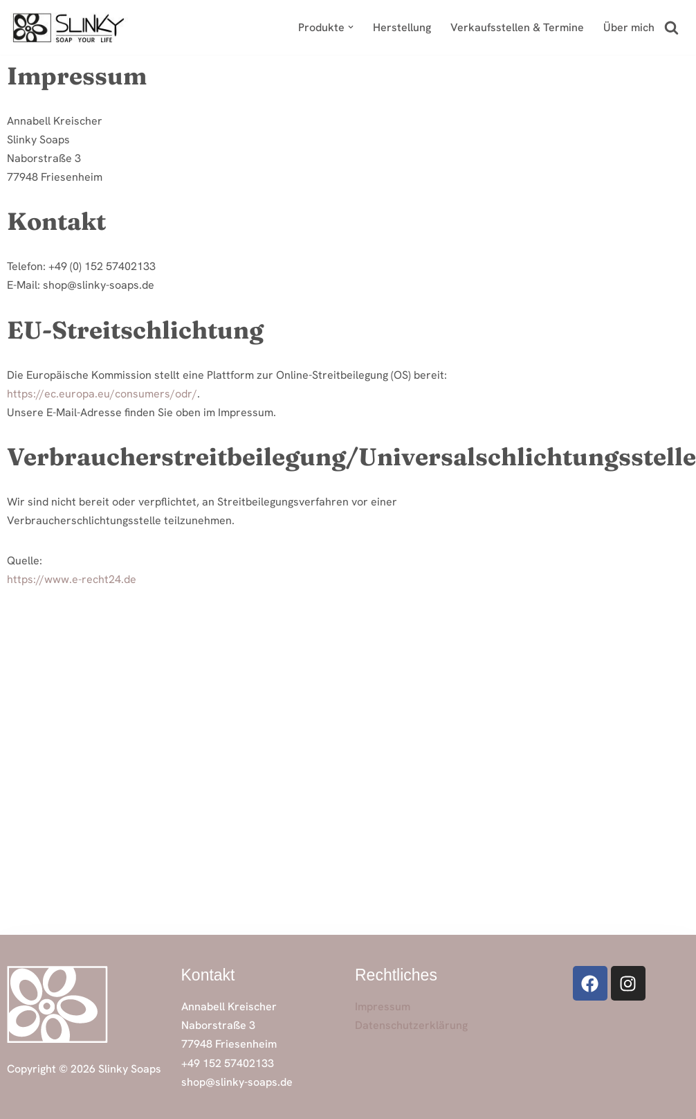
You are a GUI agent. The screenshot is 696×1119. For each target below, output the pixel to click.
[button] (351, 27)
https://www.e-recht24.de (71, 579)
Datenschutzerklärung (411, 1025)
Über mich (628, 27)
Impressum (382, 1006)
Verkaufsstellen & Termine (517, 27)
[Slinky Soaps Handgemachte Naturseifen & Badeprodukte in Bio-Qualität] (69, 27)
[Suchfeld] (671, 27)
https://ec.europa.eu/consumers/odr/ (102, 393)
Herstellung (402, 27)
